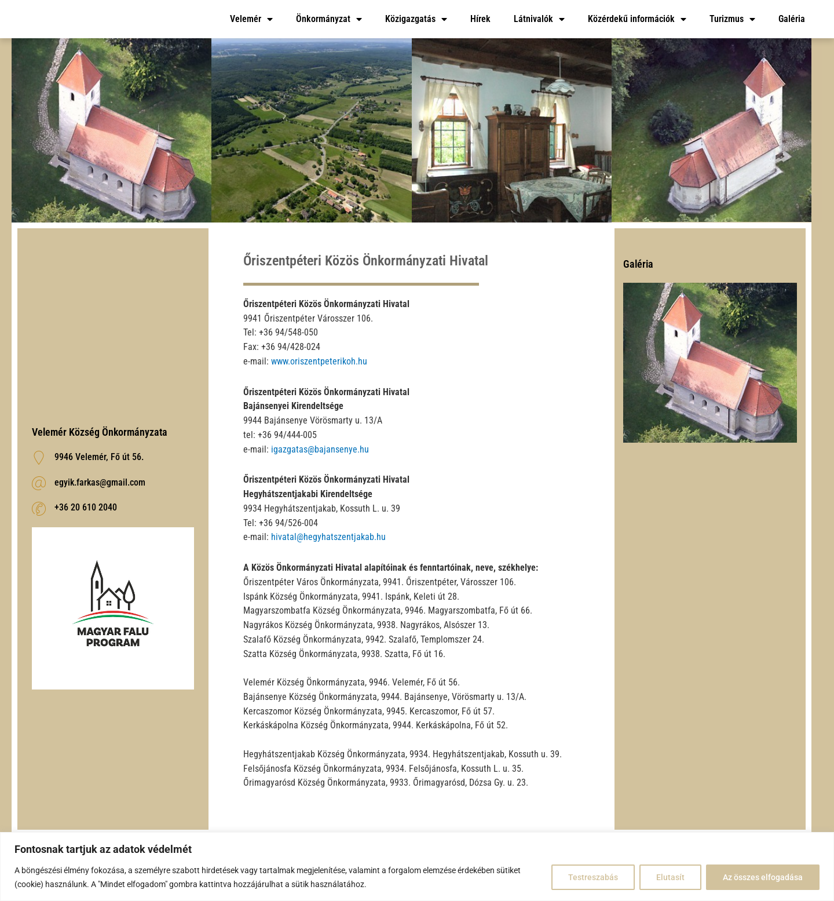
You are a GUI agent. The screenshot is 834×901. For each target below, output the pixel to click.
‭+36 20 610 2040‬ (85, 507)
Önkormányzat (329, 19)
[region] (417, 866)
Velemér (251, 19)
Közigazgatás (416, 19)
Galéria (791, 18)
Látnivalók (539, 19)
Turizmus (732, 19)
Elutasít (670, 877)
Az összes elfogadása (763, 877)
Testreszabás (593, 877)
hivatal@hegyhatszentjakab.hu (328, 536)
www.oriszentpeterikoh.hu (319, 361)
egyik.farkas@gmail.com (99, 482)
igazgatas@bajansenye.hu (320, 449)
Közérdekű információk (637, 19)
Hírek (480, 18)
